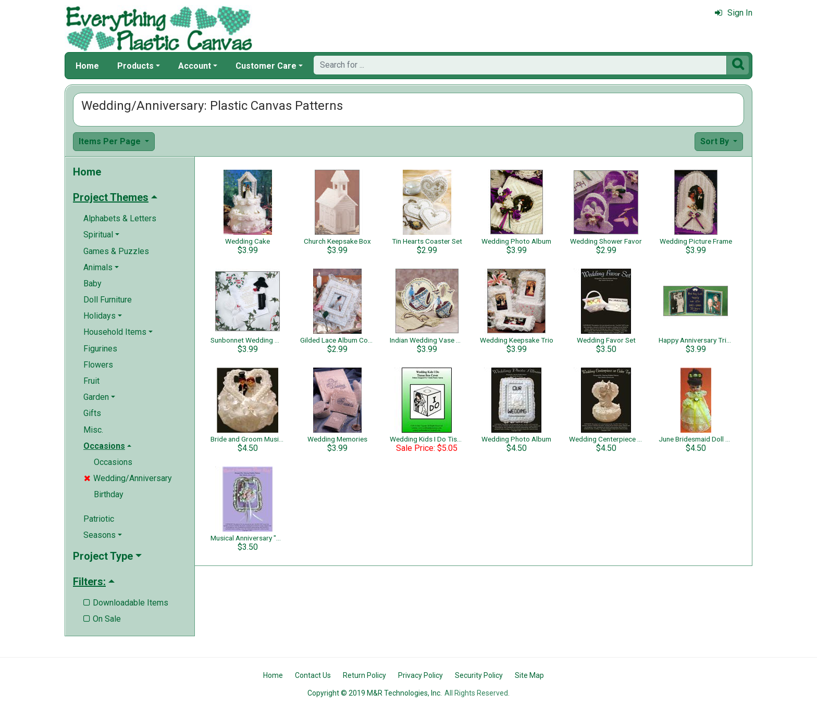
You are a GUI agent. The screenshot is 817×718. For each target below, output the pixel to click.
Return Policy (364, 675)
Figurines (100, 349)
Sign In (733, 13)
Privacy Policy (420, 675)
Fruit (91, 381)
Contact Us (313, 675)
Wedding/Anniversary (128, 478)
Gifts (92, 413)
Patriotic (98, 519)
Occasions (113, 462)
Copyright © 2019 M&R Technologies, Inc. (374, 693)
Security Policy (479, 675)
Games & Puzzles (116, 251)
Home (87, 66)
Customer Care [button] (266, 66)
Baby (92, 283)
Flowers (98, 365)
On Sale (102, 619)
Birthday (108, 494)
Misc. (93, 430)
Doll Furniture (107, 300)
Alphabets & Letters (119, 218)
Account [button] (194, 66)
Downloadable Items (125, 603)
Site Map (529, 675)
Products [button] (135, 66)
